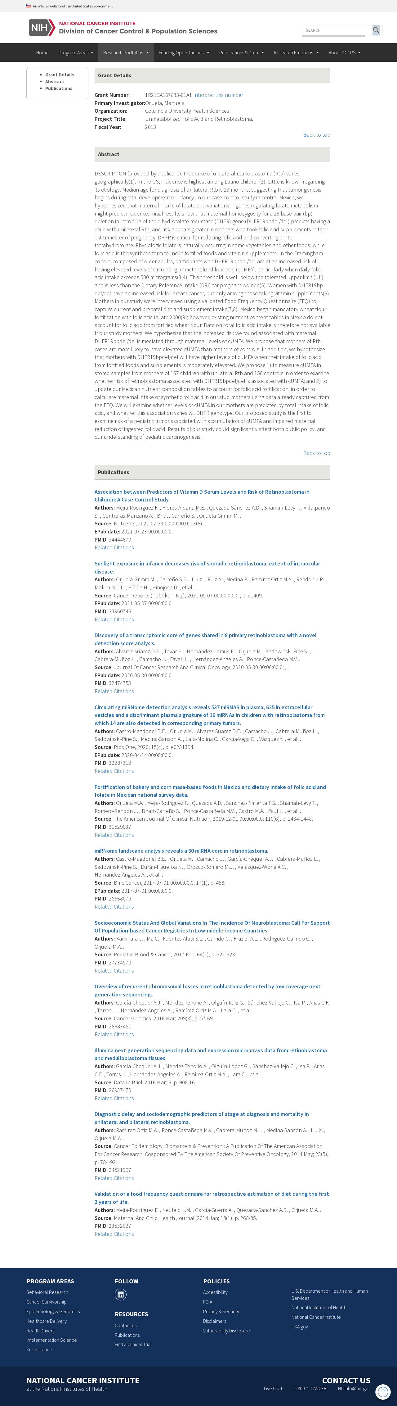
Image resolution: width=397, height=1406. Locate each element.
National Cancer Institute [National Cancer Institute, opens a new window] (316, 1317)
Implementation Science (51, 1340)
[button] (357, 30)
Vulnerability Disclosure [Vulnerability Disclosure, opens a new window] (226, 1330)
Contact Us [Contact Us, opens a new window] (125, 1325)
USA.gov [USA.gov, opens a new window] (300, 1326)
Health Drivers (40, 1330)
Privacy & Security (221, 1311)
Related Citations (114, 547)
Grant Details (59, 75)
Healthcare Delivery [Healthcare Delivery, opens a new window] (46, 1321)
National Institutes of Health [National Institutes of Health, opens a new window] (319, 1307)
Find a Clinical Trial (133, 1344)
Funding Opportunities (181, 52)
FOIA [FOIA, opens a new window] (207, 1302)
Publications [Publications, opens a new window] (127, 1335)
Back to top (316, 134)
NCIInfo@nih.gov (354, 1388)
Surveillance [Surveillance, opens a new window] (39, 1349)
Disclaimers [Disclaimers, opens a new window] (214, 1321)
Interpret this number (218, 94)
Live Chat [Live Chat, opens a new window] (273, 1388)
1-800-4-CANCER (310, 1388)
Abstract (54, 81)
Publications (58, 88)
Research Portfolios (123, 52)
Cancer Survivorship (46, 1302)
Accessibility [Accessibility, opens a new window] (215, 1292)
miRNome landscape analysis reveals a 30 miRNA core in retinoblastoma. (181, 850)
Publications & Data (239, 52)
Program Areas (73, 52)
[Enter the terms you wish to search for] (323, 30)
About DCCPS (342, 52)
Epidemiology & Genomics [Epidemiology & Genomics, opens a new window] (53, 1311)
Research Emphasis (294, 52)
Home (42, 52)
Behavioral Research (47, 1292)
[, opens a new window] (121, 1294)
